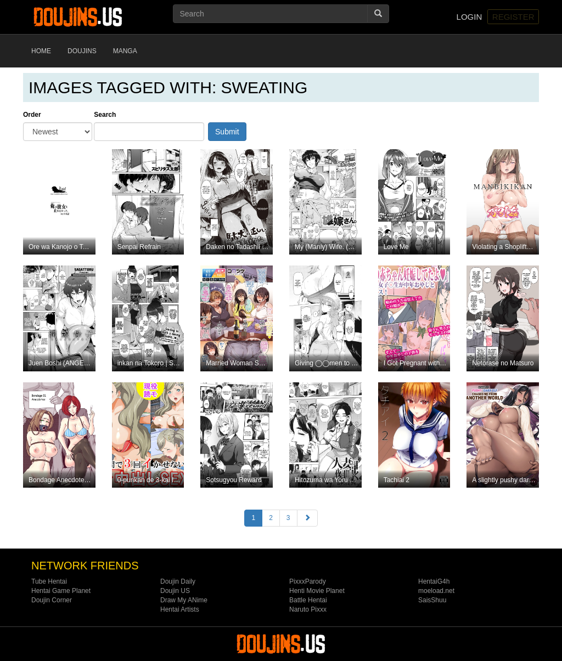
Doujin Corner (51, 600)
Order (32, 114)
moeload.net (436, 591)
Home (41, 51)
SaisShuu (432, 600)
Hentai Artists (179, 609)
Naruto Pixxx (308, 609)
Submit (227, 131)
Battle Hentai (308, 600)
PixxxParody (307, 581)
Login (469, 16)
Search (105, 114)
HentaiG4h (433, 581)
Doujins (82, 51)
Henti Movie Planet (317, 591)
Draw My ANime (183, 600)
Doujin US (175, 591)
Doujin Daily (177, 581)
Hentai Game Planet (61, 591)
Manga (125, 51)
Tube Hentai (49, 581)
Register (513, 16)
